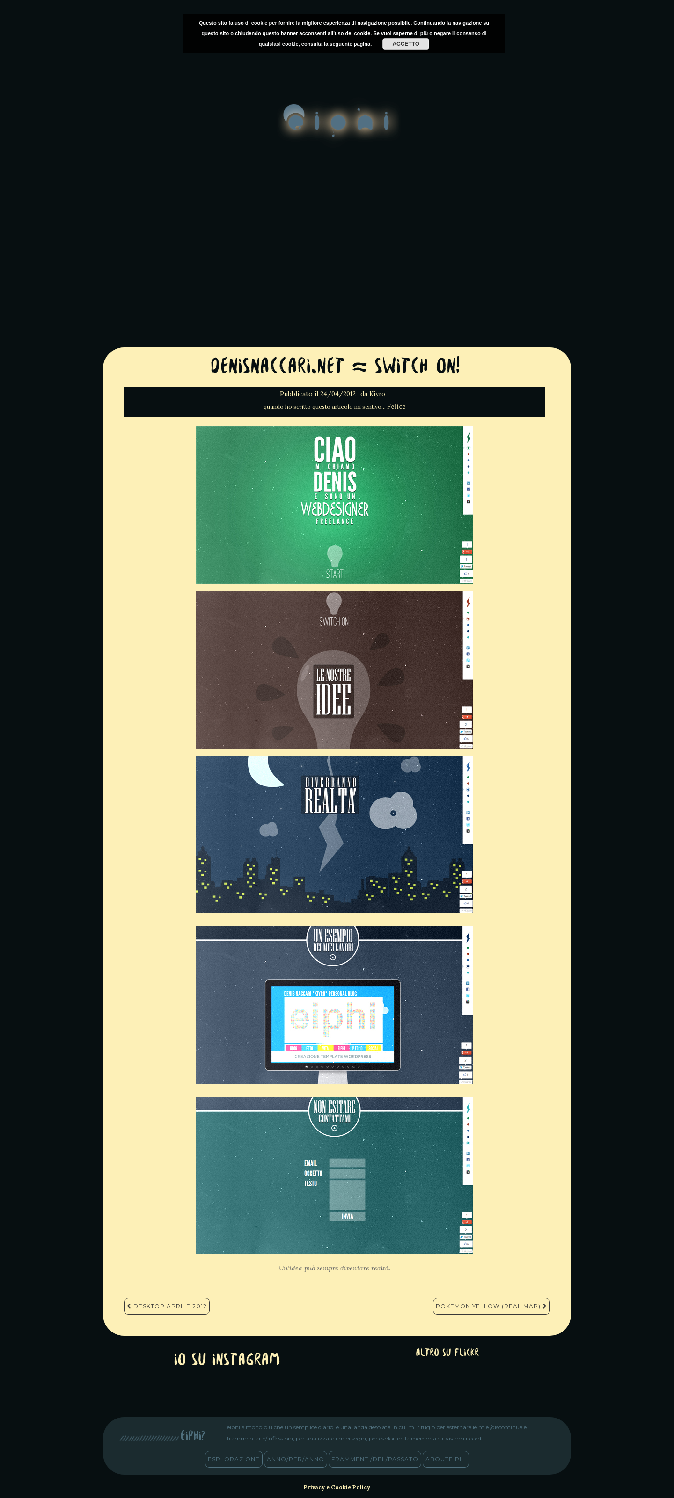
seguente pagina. (351, 44)
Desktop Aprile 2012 (167, 1306)
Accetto (405, 44)
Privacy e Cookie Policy (337, 1487)
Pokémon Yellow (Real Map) (491, 1306)
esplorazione (234, 1458)
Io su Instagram (227, 1360)
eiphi (337, 128)
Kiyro (377, 394)
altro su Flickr (447, 1353)
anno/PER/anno (295, 1458)
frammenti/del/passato (374, 1458)
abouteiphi (445, 1458)
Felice (396, 406)
